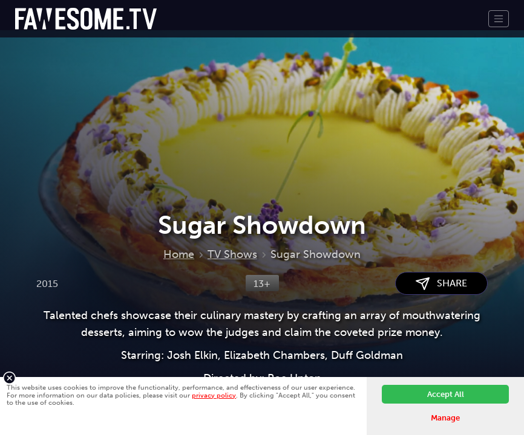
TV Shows (232, 254)
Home (178, 254)
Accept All (445, 394)
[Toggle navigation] (498, 18)
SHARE (441, 283)
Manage (445, 417)
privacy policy (214, 395)
